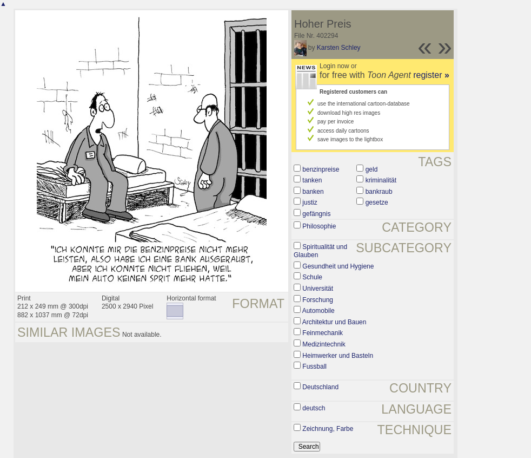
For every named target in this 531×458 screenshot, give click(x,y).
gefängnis (316, 214)
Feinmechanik (322, 333)
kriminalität (381, 180)
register (431, 75)
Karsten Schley (339, 47)
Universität (317, 288)
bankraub (379, 191)
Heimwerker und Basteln (337, 355)
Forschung (317, 300)
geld (372, 169)
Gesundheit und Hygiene (338, 266)
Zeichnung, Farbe (327, 429)
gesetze (377, 202)
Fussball (314, 366)
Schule (312, 277)
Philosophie (319, 226)
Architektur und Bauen (334, 322)
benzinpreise (320, 169)
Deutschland (320, 387)
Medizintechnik (323, 344)
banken (312, 191)
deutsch (313, 408)
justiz (309, 202)
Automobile (318, 311)
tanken (312, 180)
